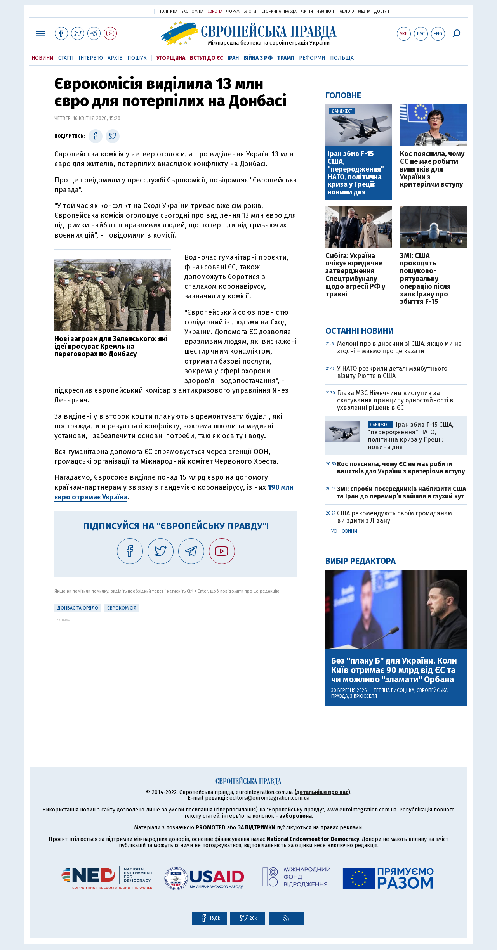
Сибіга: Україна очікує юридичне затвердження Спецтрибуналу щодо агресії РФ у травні (355, 275)
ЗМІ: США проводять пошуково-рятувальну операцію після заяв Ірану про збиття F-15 (425, 279)
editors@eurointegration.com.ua (269, 798)
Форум (233, 11)
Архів (115, 58)
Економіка (192, 11)
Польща (342, 58)
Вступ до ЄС (206, 58)
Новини (42, 58)
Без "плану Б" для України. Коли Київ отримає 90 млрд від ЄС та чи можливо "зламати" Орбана (394, 670)
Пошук (137, 58)
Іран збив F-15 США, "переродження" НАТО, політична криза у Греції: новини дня (356, 173)
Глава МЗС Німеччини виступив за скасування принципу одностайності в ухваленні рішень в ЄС (395, 400)
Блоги (249, 11)
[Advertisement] (175, 676)
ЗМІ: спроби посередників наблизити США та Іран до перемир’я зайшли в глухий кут (401, 492)
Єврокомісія (121, 608)
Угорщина (170, 58)
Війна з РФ (258, 58)
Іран (233, 58)
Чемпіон (325, 11)
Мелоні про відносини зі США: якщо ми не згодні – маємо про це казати (399, 347)
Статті (66, 58)
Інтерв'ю (90, 58)
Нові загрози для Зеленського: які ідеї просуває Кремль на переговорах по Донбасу (111, 347)
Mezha (364, 11)
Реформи (312, 58)
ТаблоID (346, 11)
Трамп (285, 58)
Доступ (381, 11)
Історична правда (278, 11)
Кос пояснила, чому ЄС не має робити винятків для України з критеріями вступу (432, 169)
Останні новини (359, 331)
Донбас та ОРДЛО (77, 608)
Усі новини (344, 531)
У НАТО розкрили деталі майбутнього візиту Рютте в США (392, 372)
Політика (167, 11)
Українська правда (129, 11)
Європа (214, 11)
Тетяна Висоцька (394, 690)
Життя (307, 11)
